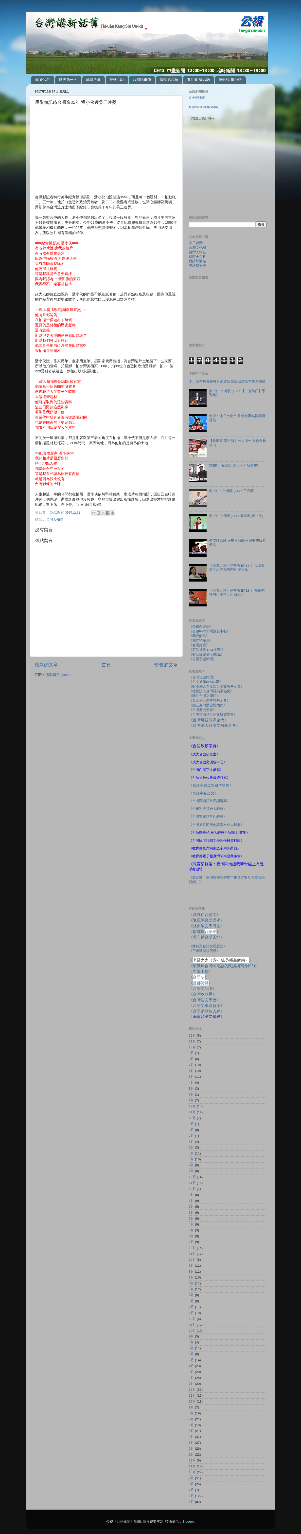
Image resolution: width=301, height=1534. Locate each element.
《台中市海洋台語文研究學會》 (213, 714)
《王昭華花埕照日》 (204, 951)
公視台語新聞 (197, 97)
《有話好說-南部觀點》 (207, 654)
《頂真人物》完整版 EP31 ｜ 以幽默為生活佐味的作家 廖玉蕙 (237, 567)
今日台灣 (196, 243)
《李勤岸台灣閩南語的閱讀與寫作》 (224, 965)
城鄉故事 (93, 79)
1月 (191, 1100)
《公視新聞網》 (201, 626)
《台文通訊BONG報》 (206, 682)
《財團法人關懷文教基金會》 (214, 725)
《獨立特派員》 (201, 640)
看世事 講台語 (198, 79)
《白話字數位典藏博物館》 (211, 785)
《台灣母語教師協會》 (208, 720)
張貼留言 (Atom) (58, 675)
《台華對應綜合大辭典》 (208, 809)
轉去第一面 (68, 79)
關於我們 (42, 79)
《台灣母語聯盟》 (202, 677)
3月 (191, 1088)
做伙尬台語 (169, 79)
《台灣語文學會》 (204, 1000)
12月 (192, 1035)
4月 (191, 1082)
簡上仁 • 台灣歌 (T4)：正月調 (231, 491)
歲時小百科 (197, 256)
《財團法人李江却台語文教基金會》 (216, 686)
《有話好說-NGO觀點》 (207, 650)
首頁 (106, 664)
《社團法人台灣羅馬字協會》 (211, 691)
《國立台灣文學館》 (204, 696)
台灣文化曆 (197, 248)
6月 (191, 1071)
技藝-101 (116, 79)
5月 (191, 1076)
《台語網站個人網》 (206, 1011)
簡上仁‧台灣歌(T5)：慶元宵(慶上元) (236, 516)
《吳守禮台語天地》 (206, 937)
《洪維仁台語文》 (204, 915)
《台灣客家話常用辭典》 (208, 817)
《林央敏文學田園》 (206, 926)
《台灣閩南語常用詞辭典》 (209, 801)
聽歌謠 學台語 (230, 79)
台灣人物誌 (54, 519)
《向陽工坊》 (200, 971)
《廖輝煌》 (204, 931)
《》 (199, 977)
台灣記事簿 (142, 79)
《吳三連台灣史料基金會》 (209, 700)
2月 (191, 1094)
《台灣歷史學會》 (202, 710)
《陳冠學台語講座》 (206, 920)
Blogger (188, 1521)
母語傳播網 (197, 265)
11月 (192, 1041)
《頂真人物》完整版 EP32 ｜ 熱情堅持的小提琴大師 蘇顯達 (237, 592)
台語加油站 (197, 261)
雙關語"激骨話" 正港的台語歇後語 (235, 466)
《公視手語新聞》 (202, 659)
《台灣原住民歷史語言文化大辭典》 (216, 825)
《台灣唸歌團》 (202, 994)
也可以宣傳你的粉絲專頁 (204, 107)
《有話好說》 (199, 645)
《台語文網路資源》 (206, 1005)
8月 (191, 1059)
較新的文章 (46, 664)
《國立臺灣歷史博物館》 (208, 705)
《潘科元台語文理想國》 (208, 946)
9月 (191, 1053)
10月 (192, 1047)
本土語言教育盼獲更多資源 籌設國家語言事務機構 (227, 382)
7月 (191, 1065)
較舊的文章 (166, 664)
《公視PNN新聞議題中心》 (209, 631)
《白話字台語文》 (203, 793)
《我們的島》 (199, 636)
